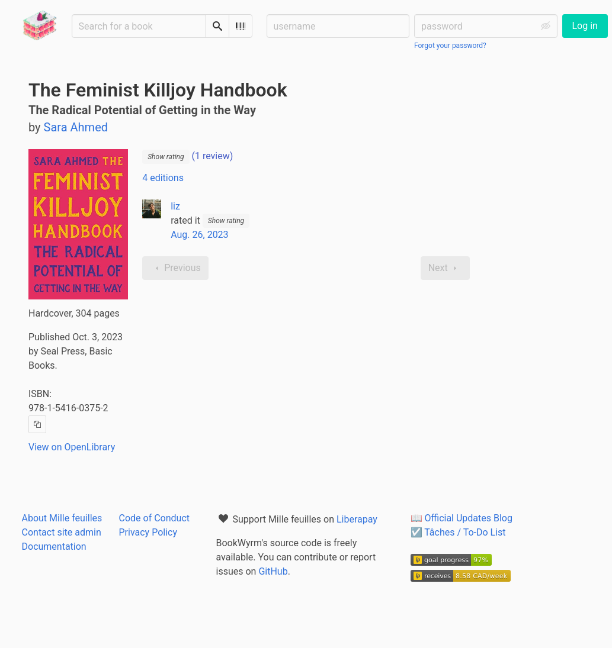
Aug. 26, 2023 (199, 234)
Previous (175, 268)
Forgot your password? (450, 45)
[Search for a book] (139, 26)
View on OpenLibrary (71, 447)
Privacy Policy (148, 532)
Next (445, 268)
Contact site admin (61, 532)
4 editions (163, 177)
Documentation (54, 546)
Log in (585, 25)
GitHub (272, 571)
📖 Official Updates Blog (461, 518)
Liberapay (357, 519)
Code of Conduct (154, 518)
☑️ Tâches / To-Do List (458, 532)
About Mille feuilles (62, 518)
